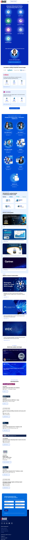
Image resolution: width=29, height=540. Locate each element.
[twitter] (4, 523)
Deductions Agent (8, 33)
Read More (5, 374)
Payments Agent (8, 42)
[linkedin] (7, 523)
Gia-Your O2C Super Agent (14, 59)
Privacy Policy (6, 513)
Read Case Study (6, 86)
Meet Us (5, 391)
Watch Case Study (7, 104)
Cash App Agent (20, 33)
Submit (6, 510)
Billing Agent (8, 24)
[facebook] (2, 523)
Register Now (6, 416)
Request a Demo (13, 1)
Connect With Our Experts (14, 62)
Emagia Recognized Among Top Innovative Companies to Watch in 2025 (14, 255)
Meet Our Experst (6, 462)
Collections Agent (20, 24)
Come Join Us (6, 430)
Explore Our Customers (14, 108)
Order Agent (8, 15)
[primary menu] (25, 1)
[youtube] (9, 523)
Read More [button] (8, 135)
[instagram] (12, 523)
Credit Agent (20, 15)
